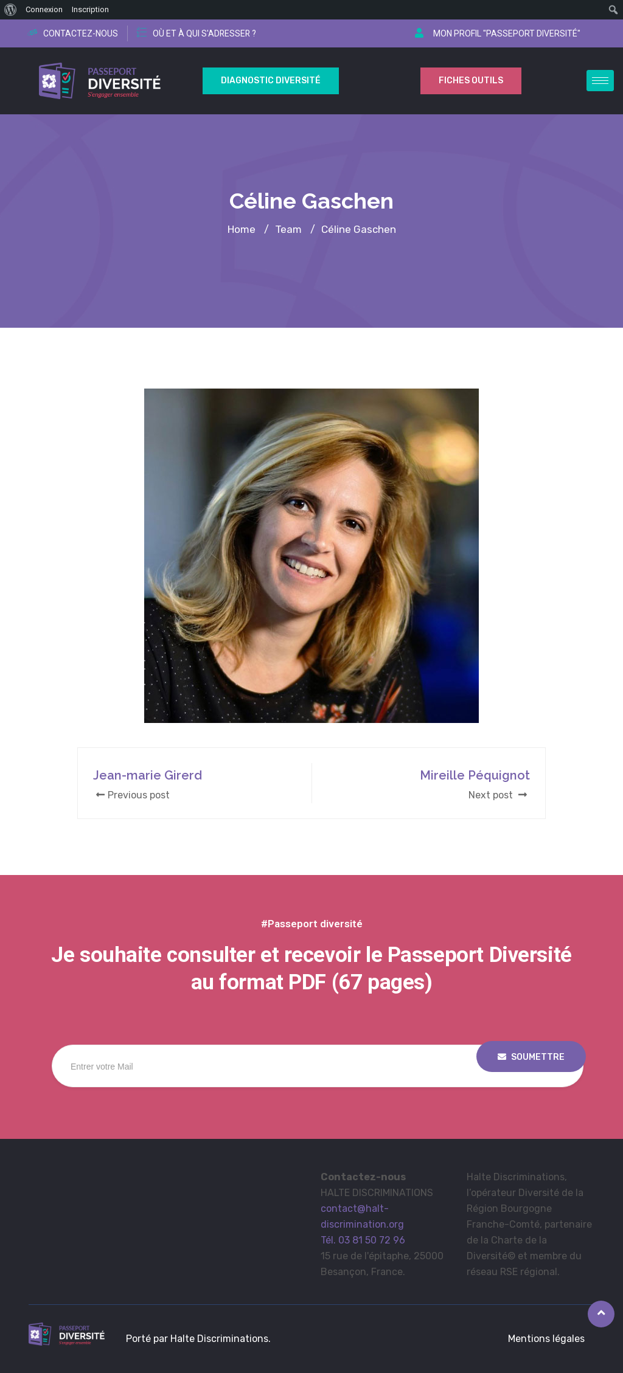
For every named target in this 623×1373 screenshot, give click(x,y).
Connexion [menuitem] (44, 9)
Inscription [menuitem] (90, 9)
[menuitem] (10, 9)
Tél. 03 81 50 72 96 (363, 1240)
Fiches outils (471, 80)
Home (242, 229)
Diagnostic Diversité (271, 80)
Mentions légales (546, 1338)
